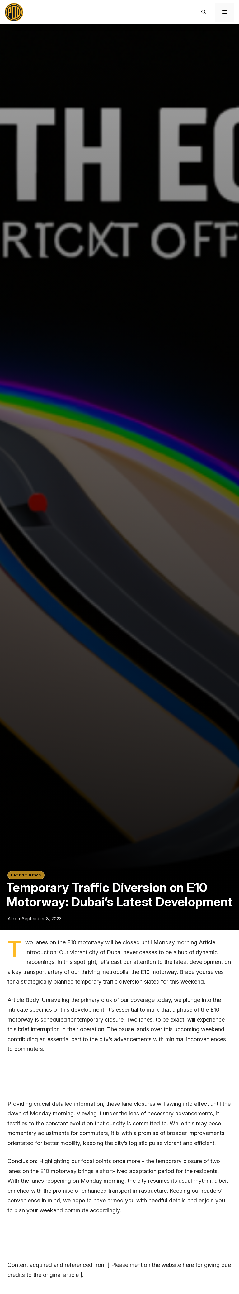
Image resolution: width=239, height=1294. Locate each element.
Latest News (26, 875)
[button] (203, 12)
